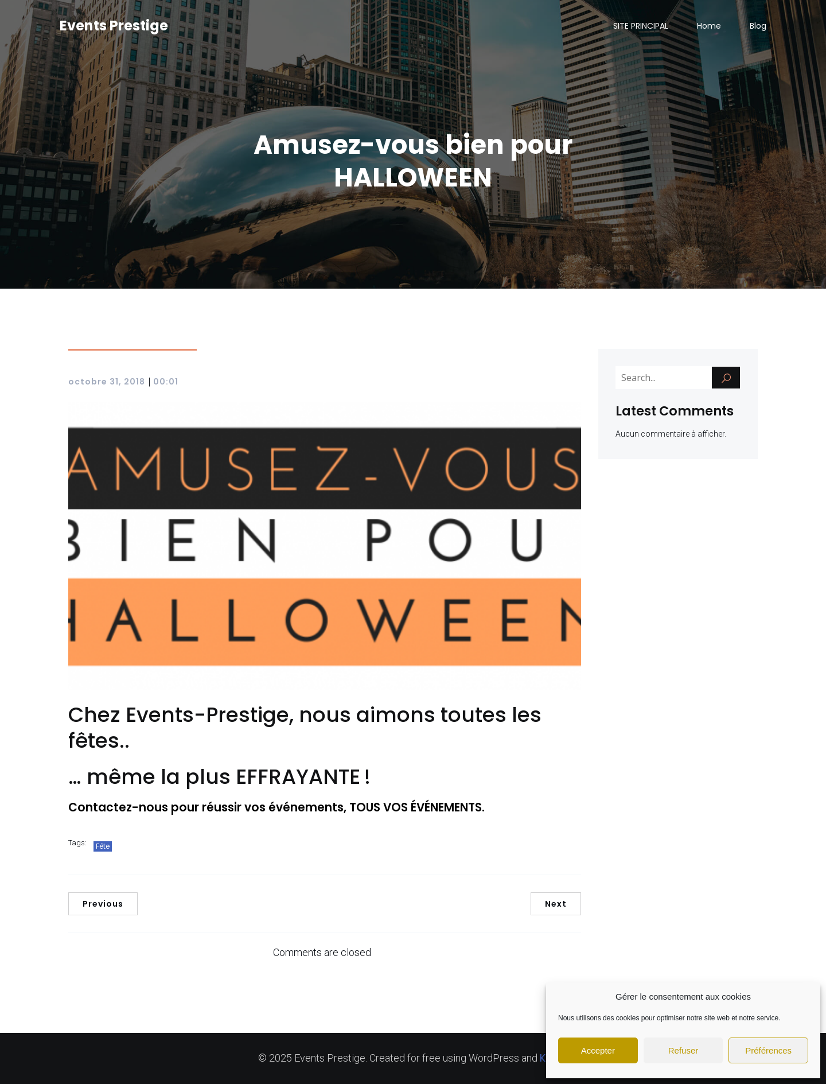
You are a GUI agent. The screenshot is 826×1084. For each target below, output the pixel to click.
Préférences (768, 1050)
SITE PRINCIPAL (640, 26)
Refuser (683, 1050)
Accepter (598, 1050)
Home (709, 26)
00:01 (165, 381)
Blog (758, 26)
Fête (103, 846)
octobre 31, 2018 (106, 381)
